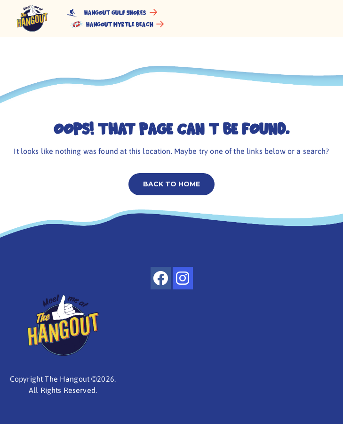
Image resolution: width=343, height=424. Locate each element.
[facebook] (161, 278)
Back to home (171, 184)
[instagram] (183, 278)
